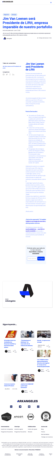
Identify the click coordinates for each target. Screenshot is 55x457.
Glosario (30, 431)
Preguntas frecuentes (7, 431)
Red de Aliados (45, 434)
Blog (42, 429)
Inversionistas (5, 426)
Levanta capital (18, 429)
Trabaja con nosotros (47, 437)
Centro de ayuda (32, 429)
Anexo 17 (50, 454)
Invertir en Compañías (7, 429)
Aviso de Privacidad (30, 454)
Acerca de (44, 426)
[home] (7, 1)
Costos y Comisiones (41, 454)
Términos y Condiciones (8, 454)
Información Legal (19, 454)
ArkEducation (32, 426)
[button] (51, 2)
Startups (17, 426)
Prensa (43, 431)
